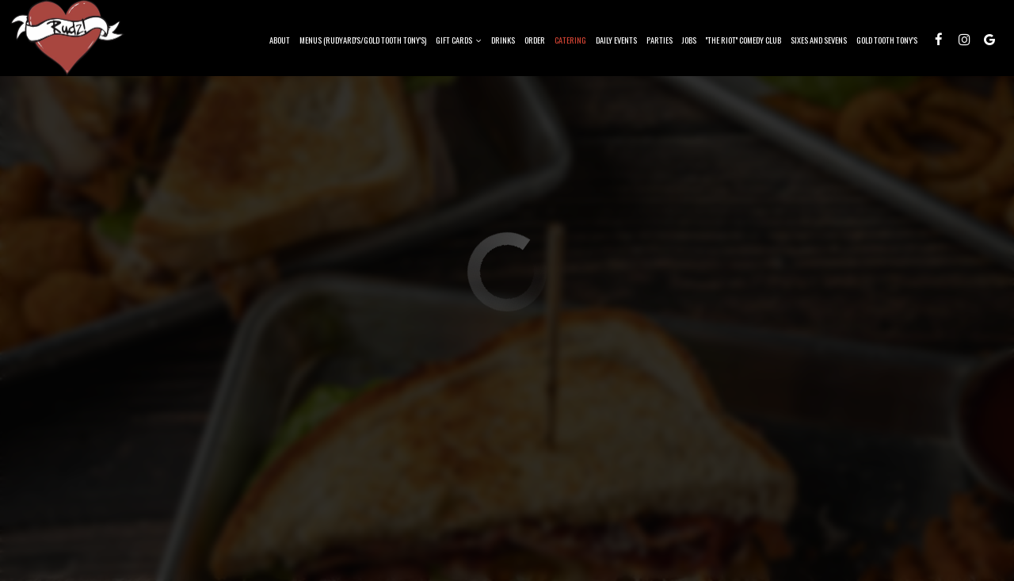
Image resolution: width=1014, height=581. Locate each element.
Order (534, 39)
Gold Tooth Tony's (886, 39)
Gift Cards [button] (459, 39)
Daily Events (616, 39)
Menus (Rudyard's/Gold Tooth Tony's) (362, 39)
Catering (570, 39)
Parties (659, 39)
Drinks (503, 39)
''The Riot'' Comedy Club (743, 39)
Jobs (689, 39)
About (279, 39)
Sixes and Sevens (819, 39)
